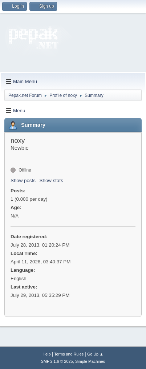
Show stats (51, 180)
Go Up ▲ (95, 354)
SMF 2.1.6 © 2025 (57, 361)
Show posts (23, 180)
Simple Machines (90, 361)
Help (46, 354)
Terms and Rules (69, 354)
